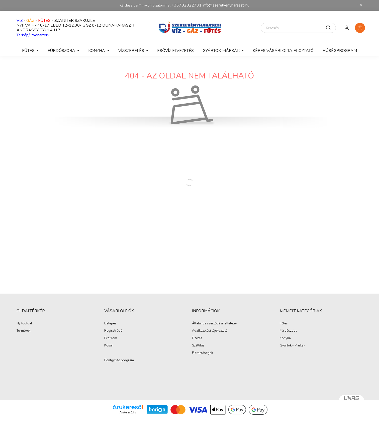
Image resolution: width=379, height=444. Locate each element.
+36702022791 (186, 5)
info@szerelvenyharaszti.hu (226, 5)
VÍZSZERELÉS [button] (131, 50)
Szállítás (198, 346)
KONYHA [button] (97, 50)
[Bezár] (361, 5)
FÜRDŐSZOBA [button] (62, 50)
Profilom (110, 338)
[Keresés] (298, 28)
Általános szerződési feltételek (214, 324)
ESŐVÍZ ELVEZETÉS (175, 50)
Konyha (285, 338)
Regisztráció (113, 331)
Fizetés (197, 338)
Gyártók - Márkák (292, 346)
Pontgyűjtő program (119, 361)
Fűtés (284, 324)
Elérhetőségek (202, 353)
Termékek (23, 331)
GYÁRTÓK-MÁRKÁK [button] (222, 50)
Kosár (108, 346)
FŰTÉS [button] (29, 50)
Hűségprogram (340, 50)
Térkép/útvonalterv (33, 35)
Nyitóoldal (24, 324)
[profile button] (347, 28)
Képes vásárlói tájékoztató (283, 50)
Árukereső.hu (128, 412)
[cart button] (360, 28)
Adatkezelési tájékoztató (210, 331)
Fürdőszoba (288, 331)
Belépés (110, 324)
